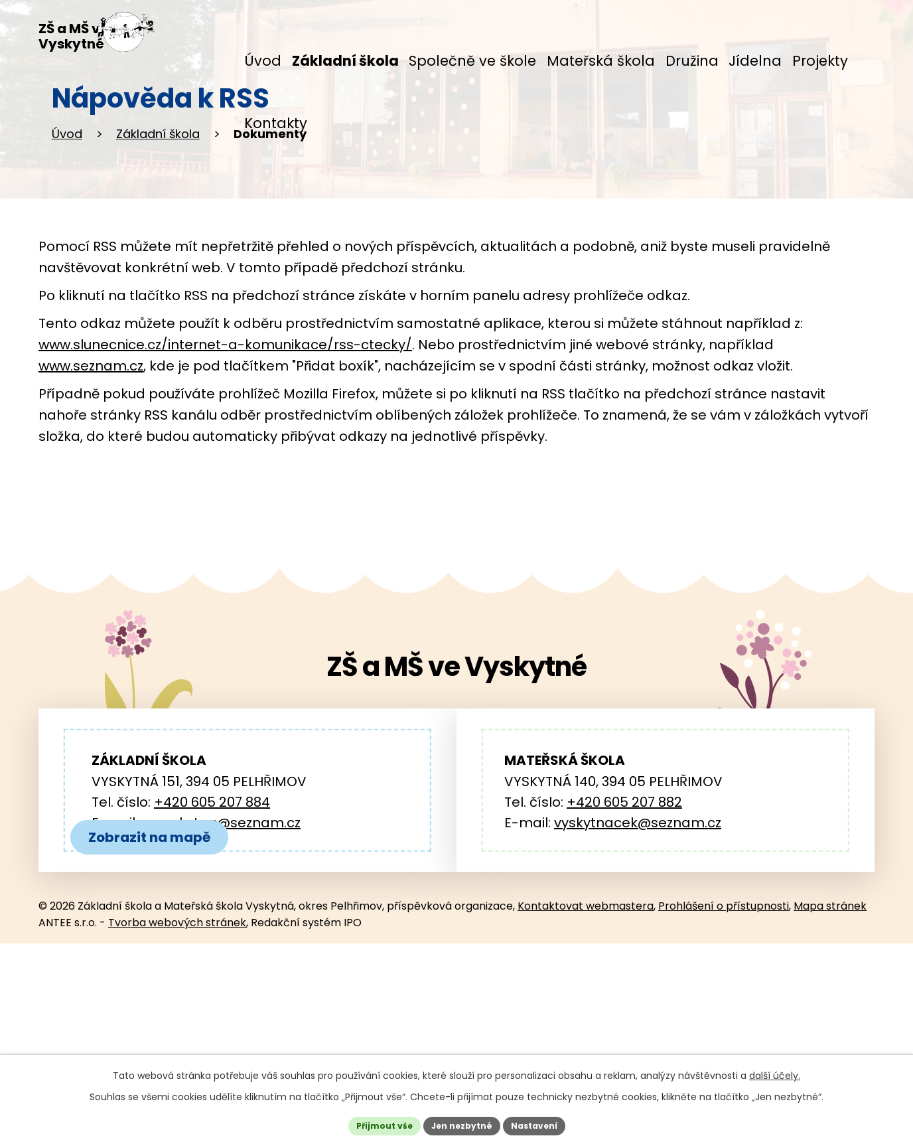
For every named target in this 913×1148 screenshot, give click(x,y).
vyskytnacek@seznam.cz (637, 915)
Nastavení (544, 1123)
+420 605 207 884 (212, 895)
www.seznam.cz (90, 459)
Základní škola (158, 226)
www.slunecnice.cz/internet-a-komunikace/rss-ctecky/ (225, 437)
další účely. (774, 1071)
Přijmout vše (373, 1123)
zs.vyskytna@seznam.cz (221, 915)
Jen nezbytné (461, 1123)
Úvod (67, 226)
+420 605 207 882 (624, 895)
